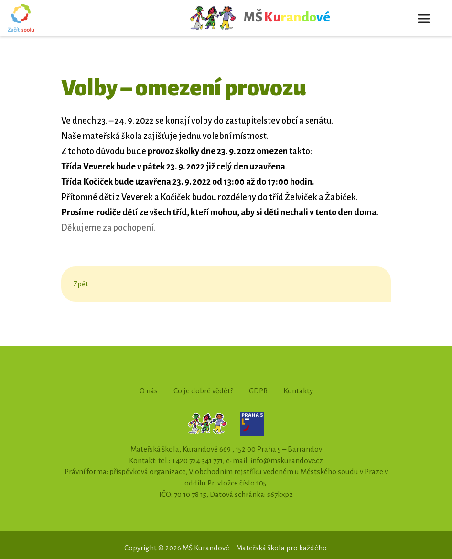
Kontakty (298, 391)
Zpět (80, 284)
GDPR (258, 391)
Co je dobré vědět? (203, 391)
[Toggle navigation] (423, 18)
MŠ (259, 18)
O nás (149, 391)
